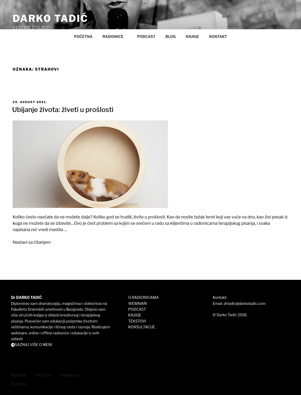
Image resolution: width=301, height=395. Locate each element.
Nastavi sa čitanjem (32, 242)
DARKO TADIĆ (50, 18)
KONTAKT (218, 36)
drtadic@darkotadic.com (244, 303)
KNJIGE (192, 36)
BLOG (170, 36)
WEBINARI (137, 303)
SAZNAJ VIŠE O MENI (33, 344)
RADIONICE (116, 36)
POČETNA (83, 36)
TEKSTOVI (137, 321)
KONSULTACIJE (141, 327)
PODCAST (146, 36)
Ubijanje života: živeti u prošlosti (62, 109)
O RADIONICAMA (143, 297)
